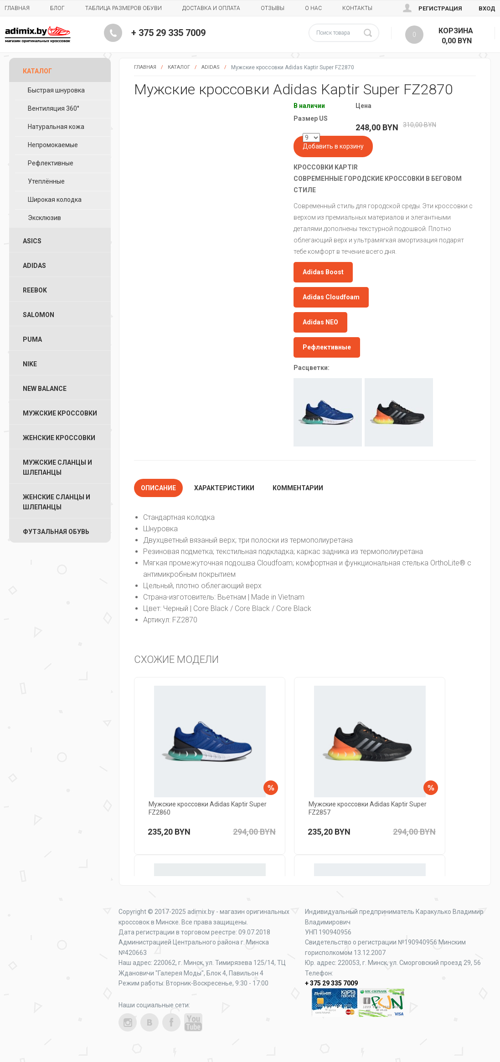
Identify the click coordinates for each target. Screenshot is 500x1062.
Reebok (35, 290)
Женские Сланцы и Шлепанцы (56, 502)
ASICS (32, 241)
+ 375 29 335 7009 (168, 32)
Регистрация (440, 8)
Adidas (210, 67)
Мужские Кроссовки (60, 413)
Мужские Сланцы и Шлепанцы (57, 467)
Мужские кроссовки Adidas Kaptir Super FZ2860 (208, 808)
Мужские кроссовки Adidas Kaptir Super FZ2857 (368, 808)
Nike (30, 364)
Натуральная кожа (56, 126)
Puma (32, 339)
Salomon (38, 314)
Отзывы (272, 8)
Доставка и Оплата (211, 8)
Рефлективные (50, 163)
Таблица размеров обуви (123, 8)
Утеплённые (46, 181)
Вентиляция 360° (53, 108)
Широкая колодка (55, 199)
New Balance (45, 388)
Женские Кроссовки (59, 437)
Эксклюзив (44, 217)
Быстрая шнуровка (56, 90)
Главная (17, 8)
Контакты (357, 8)
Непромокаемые (53, 145)
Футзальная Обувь (56, 531)
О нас (313, 8)
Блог (57, 8)
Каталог (179, 67)
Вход (487, 8)
